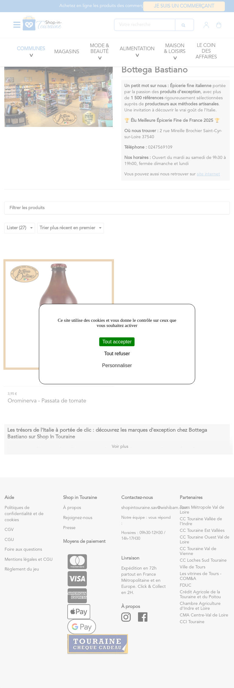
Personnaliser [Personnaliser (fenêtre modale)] (117, 365)
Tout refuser (117, 353)
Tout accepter (117, 341)
